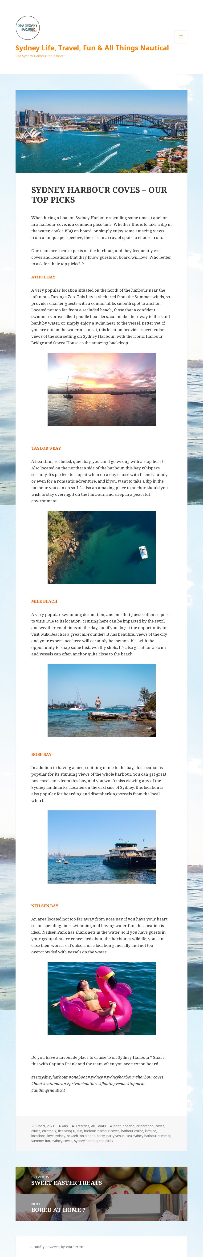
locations (38, 1136)
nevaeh (72, 1136)
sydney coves (62, 1140)
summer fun (40, 1140)
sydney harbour (85, 1140)
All (93, 1126)
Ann (65, 1126)
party (101, 1136)
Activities (82, 1126)
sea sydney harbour (141, 1136)
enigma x (49, 1131)
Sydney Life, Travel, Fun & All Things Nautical (92, 47)
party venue (115, 1136)
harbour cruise (132, 1131)
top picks (106, 1140)
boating (128, 1126)
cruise (35, 1131)
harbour (90, 1131)
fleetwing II (66, 1131)
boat (117, 1126)
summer (164, 1136)
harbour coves (108, 1131)
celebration (145, 1126)
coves (159, 1126)
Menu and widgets (181, 43)
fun (79, 1131)
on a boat (87, 1136)
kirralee (150, 1131)
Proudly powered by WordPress (57, 1247)
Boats (101, 1126)
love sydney (56, 1136)
